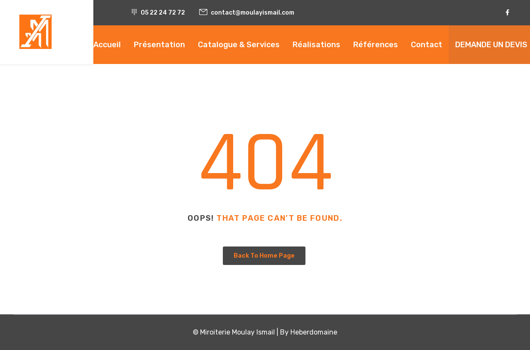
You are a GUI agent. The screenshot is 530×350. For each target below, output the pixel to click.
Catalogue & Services (239, 44)
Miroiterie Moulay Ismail (237, 332)
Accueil (107, 44)
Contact (426, 44)
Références (375, 44)
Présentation (159, 44)
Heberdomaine (313, 332)
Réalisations (316, 44)
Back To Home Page (264, 255)
